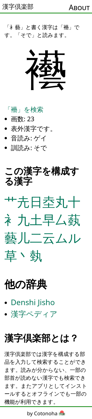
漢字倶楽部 (17, 6)
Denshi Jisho (33, 302)
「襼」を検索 (23, 109)
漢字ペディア (34, 314)
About (79, 7)
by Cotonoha (46, 413)
